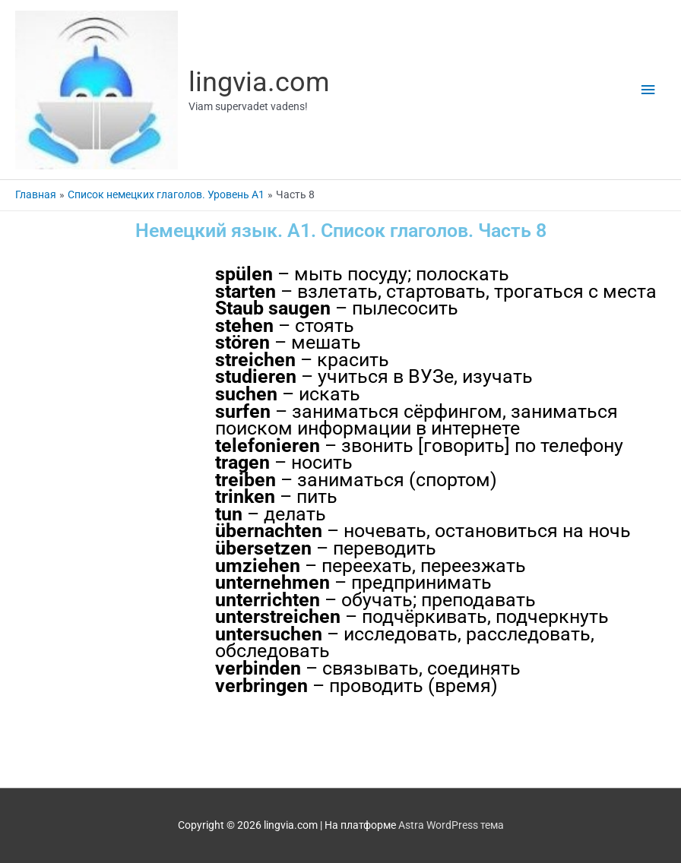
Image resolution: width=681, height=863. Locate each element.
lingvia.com (259, 81)
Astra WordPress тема (451, 825)
